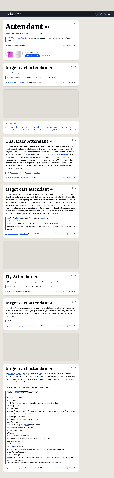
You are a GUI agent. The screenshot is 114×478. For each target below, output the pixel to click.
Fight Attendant (29, 130)
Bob (22, 38)
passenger (50, 282)
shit (40, 202)
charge (24, 282)
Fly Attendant (43, 130)
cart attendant (66, 127)
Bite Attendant (35, 127)
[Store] (100, 14)
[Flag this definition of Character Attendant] (75, 140)
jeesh (44, 321)
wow (12, 77)
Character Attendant (12, 130)
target (21, 73)
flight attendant (21, 127)
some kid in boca (25, 468)
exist (16, 73)
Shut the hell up (14, 38)
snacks (56, 282)
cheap (68, 205)
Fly (17, 286)
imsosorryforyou (25, 82)
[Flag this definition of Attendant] (74, 23)
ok (12, 405)
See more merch (45, 56)
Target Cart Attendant (27, 326)
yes (12, 433)
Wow (53, 154)
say (37, 38)
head (59, 457)
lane (45, 218)
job (8, 146)
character (14, 173)
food (53, 202)
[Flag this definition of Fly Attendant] (75, 275)
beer (27, 425)
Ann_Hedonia (19, 291)
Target (9, 194)
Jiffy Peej (16, 46)
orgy (24, 33)
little (32, 33)
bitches (11, 374)
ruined (28, 173)
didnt (12, 73)
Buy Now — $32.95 (32, 56)
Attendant (8, 46)
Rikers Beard (24, 234)
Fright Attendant (56, 130)
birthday (65, 154)
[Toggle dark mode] (105, 14)
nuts (52, 286)
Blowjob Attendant (51, 127)
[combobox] (57, 14)
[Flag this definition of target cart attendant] (75, 66)
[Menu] (109, 14)
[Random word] (95, 14)
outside (31, 321)
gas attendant (71, 130)
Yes (29, 154)
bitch (10, 308)
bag (47, 286)
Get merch (71, 46)
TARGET (18, 392)
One (7, 33)
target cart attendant (11, 82)
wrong (66, 157)
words (54, 160)
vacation (37, 173)
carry (40, 374)
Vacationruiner (24, 178)
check (38, 208)
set (44, 449)
